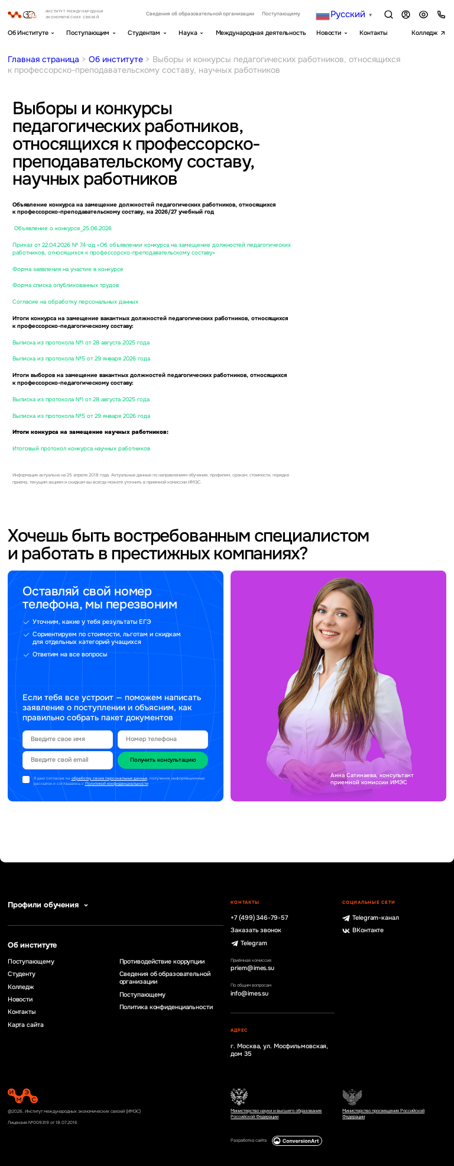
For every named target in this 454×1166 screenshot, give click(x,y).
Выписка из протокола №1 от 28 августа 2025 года (81, 342)
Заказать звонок (256, 930)
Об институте (116, 59)
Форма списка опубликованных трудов (65, 285)
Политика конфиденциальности (166, 1007)
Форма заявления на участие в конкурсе (68, 269)
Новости (328, 33)
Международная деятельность (261, 33)
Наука (188, 33)
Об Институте (28, 33)
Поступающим (87, 33)
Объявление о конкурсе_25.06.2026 (62, 228)
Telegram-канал (370, 918)
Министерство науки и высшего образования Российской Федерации (276, 1114)
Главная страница (43, 59)
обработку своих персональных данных (109, 778)
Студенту (21, 974)
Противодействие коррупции (162, 961)
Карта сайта (26, 1025)
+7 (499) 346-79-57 (259, 918)
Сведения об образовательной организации (200, 14)
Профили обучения (49, 905)
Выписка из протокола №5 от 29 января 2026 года (81, 358)
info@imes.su (249, 993)
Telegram (249, 944)
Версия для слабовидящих (424, 14)
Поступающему (281, 14)
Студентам (144, 33)
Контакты (373, 33)
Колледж (424, 33)
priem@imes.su (252, 968)
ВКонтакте (363, 931)
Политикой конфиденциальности (116, 783)
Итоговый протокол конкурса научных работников (81, 448)
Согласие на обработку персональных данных (75, 301)
